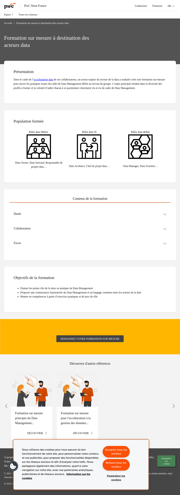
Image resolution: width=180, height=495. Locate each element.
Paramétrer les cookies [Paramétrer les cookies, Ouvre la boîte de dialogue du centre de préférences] (116, 477)
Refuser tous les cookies (116, 464)
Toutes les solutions (28, 14)
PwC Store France (35, 5)
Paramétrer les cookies (166, 461)
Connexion (141, 5)
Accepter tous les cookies (116, 451)
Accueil (8, 23)
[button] (13, 466)
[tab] (90, 199)
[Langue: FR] (171, 6)
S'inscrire (157, 5)
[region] (81, 465)
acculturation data (43, 79)
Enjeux (7, 14)
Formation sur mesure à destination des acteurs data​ (42, 23)
